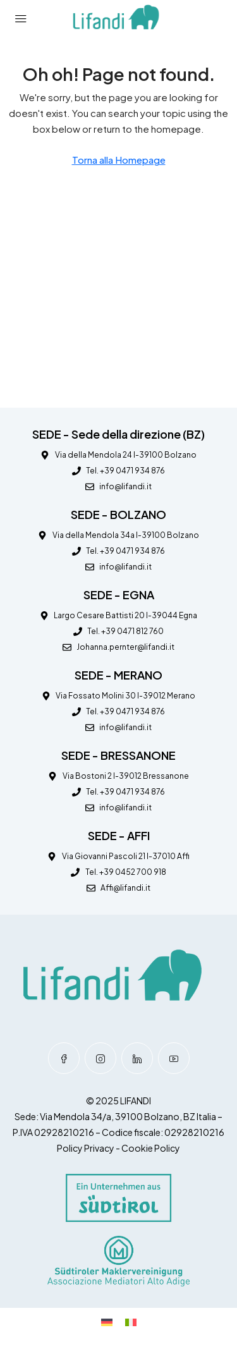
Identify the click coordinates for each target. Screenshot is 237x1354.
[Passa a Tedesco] (107, 1321)
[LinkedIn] (137, 1058)
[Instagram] (100, 1058)
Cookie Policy (150, 1148)
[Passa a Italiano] (131, 1321)
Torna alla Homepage (119, 160)
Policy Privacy (85, 1148)
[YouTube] (174, 1058)
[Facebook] (64, 1058)
